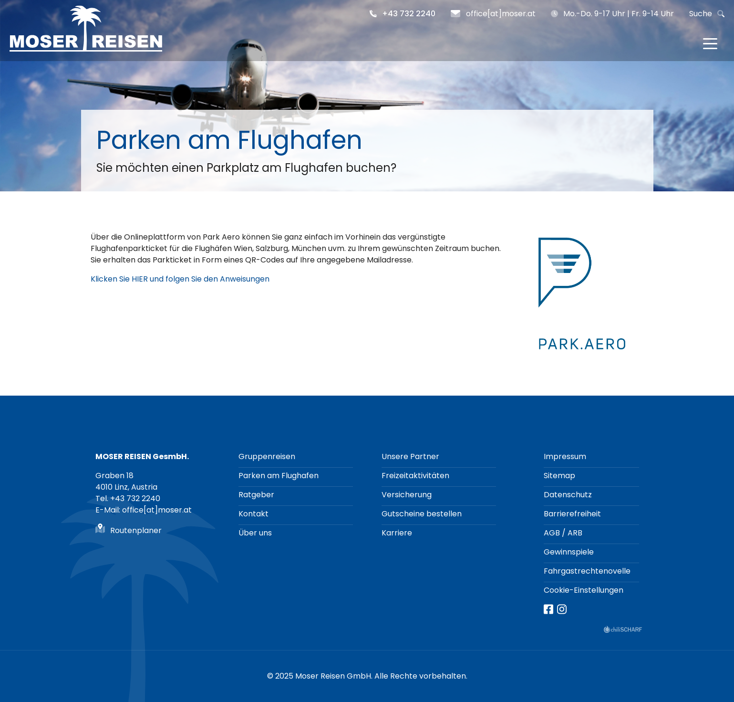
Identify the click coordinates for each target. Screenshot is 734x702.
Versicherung (407, 494)
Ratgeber (256, 494)
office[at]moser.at (501, 13)
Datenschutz (568, 494)
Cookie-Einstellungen (583, 590)
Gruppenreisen (266, 456)
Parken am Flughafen (278, 475)
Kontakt (253, 513)
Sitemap (559, 475)
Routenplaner (136, 530)
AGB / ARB (563, 532)
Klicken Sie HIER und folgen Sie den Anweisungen (180, 278)
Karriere (397, 532)
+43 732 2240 (408, 13)
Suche (700, 13)
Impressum (565, 456)
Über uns (255, 532)
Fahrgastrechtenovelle (587, 571)
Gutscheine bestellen (422, 513)
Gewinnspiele (569, 551)
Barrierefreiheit (572, 513)
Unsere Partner (410, 456)
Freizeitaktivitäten (415, 475)
